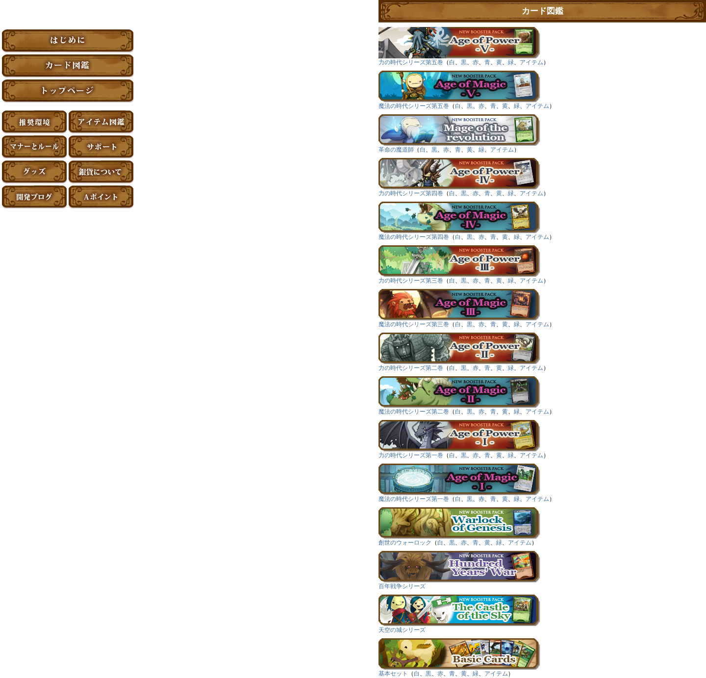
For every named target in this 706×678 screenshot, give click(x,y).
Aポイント (101, 197)
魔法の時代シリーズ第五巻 (413, 106)
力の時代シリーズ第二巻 (410, 368)
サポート (101, 146)
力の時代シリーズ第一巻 (410, 455)
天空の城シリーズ (402, 629)
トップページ (67, 91)
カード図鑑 (67, 66)
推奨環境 (34, 121)
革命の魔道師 (396, 149)
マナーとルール (34, 146)
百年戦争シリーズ (402, 586)
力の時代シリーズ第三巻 (410, 280)
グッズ (34, 171)
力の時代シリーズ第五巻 (410, 62)
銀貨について (101, 171)
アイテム (531, 62)
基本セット (393, 673)
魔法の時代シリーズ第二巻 (413, 411)
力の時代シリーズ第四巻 (410, 193)
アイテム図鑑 (101, 121)
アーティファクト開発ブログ (34, 197)
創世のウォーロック (404, 542)
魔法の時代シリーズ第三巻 (413, 324)
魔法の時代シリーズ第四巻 (413, 237)
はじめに (67, 40)
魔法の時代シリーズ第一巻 (413, 498)
